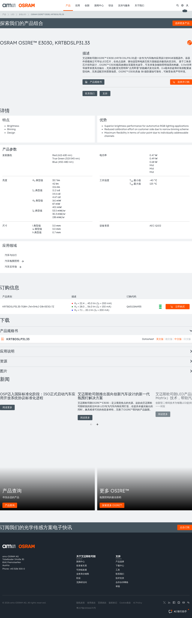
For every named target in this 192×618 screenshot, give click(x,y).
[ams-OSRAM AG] (18, 5)
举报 (118, 586)
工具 (118, 569)
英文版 (160, 339)
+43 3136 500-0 (17, 568)
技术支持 (120, 578)
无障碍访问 (81, 582)
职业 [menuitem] (111, 5)
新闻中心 (80, 561)
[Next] (97, 424)
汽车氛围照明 (12, 260)
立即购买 (177, 306)
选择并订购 (181, 81)
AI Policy (137, 602)
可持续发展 (81, 569)
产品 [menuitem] (68, 5)
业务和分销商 (82, 573)
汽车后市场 (11, 266)
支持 (105, 93)
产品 (4, 14)
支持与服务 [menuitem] (124, 5)
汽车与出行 (11, 255)
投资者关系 (81, 565)
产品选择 (120, 561)
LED (12, 14)
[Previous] (91, 424)
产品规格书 (93, 81)
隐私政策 (80, 602)
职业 (78, 578)
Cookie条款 (125, 602)
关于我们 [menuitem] (139, 5)
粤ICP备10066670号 (86, 608)
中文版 (178, 339)
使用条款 (91, 602)
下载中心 (120, 565)
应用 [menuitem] (77, 5)
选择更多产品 (182, 23)
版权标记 (113, 602)
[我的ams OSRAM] (187, 5)
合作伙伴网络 (122, 582)
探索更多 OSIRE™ (112, 505)
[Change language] (182, 5)
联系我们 (90, 93)
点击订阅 (184, 527)
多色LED (22, 14)
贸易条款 (102, 602)
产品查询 (10, 505)
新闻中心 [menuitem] (99, 5)
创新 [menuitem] (87, 5)
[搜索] (177, 5)
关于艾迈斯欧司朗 (86, 556)
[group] (37, 397)
